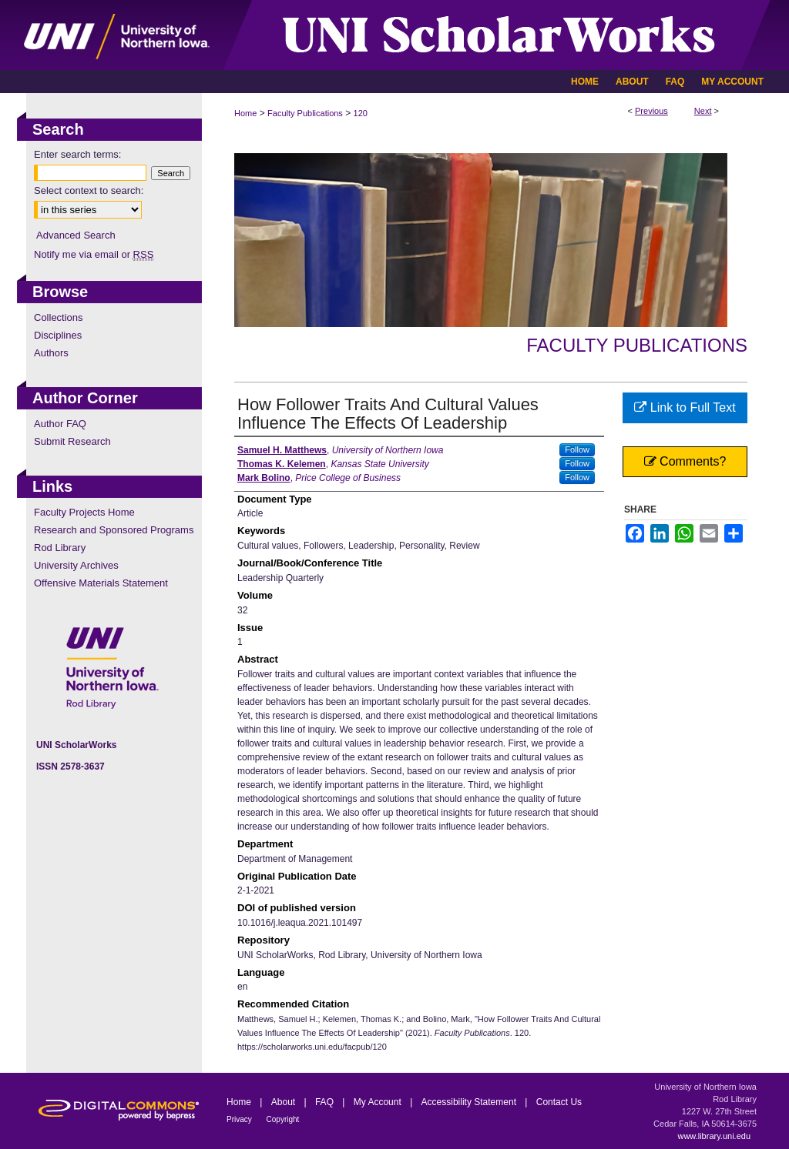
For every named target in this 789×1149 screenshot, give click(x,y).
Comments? (685, 461)
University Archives (76, 565)
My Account (379, 1102)
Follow (577, 449)
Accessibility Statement (470, 1102)
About (284, 1102)
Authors (51, 353)
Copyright (283, 1119)
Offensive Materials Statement (101, 583)
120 (361, 113)
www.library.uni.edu (713, 1136)
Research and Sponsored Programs (113, 530)
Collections (58, 317)
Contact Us (559, 1102)
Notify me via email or (93, 254)
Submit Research (72, 441)
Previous (651, 110)
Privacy (240, 1119)
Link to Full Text (684, 407)
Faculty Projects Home (84, 512)
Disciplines (58, 335)
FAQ (325, 1102)
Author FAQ (60, 423)
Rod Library (60, 547)
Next (703, 110)
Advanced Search (76, 235)
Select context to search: (88, 190)
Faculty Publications (305, 113)
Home (245, 113)
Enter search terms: (77, 154)
